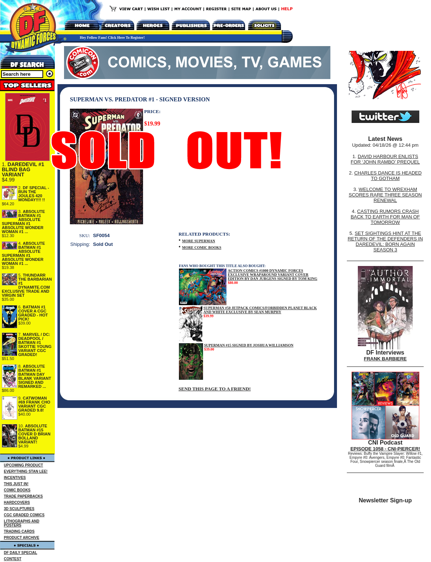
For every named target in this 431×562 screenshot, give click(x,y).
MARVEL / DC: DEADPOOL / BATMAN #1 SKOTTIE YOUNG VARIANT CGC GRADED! (35, 344)
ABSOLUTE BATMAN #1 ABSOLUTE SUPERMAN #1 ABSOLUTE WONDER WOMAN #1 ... (23, 221)
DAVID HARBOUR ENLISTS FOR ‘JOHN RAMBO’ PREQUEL (385, 159)
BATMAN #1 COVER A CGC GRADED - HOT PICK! (33, 313)
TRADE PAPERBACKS (23, 496)
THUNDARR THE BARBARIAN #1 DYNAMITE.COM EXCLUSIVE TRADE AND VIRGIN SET (27, 285)
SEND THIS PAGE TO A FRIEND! (215, 388)
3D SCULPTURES (19, 509)
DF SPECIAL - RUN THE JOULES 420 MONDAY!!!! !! (33, 194)
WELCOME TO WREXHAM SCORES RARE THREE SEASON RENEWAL (385, 195)
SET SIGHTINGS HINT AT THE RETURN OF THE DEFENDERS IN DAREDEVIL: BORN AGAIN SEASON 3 (385, 241)
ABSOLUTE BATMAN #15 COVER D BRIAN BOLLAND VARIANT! (34, 434)
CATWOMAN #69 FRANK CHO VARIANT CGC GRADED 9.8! (34, 404)
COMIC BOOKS (17, 490)
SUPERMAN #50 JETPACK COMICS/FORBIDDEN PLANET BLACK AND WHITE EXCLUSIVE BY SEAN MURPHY (260, 310)
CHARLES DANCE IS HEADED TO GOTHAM (387, 175)
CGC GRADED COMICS (24, 515)
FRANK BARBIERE (385, 358)
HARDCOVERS (17, 503)
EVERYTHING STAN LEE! (26, 471)
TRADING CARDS (19, 531)
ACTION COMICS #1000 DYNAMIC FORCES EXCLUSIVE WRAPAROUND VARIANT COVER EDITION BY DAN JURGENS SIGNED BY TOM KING (272, 275)
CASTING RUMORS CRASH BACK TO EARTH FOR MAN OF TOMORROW (385, 217)
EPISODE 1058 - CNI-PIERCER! (385, 449)
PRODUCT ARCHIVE (22, 538)
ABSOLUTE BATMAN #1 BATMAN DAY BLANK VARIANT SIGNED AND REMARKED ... (34, 376)
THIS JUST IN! (16, 484)
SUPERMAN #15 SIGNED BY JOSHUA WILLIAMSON (248, 345)
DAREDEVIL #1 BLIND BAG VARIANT (23, 169)
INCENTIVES (15, 478)
